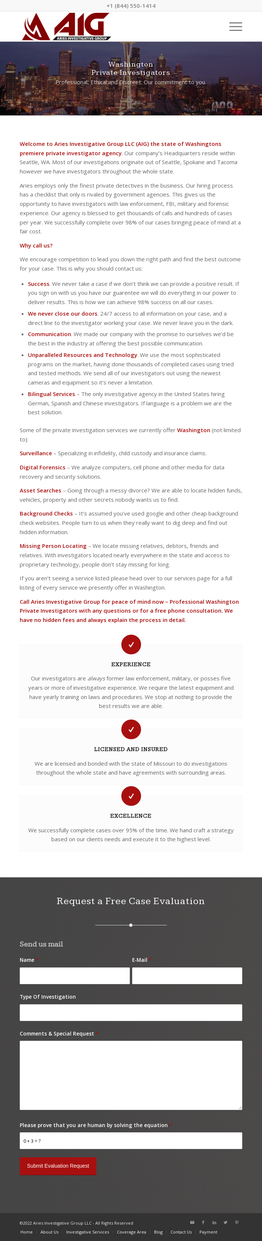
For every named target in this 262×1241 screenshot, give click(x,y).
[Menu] (232, 26)
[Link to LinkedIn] (214, 1222)
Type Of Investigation (48, 996)
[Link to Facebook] (203, 1222)
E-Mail (142, 959)
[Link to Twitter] (225, 1222)
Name (29, 959)
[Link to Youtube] (192, 1222)
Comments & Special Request (59, 1033)
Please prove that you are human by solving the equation (96, 1125)
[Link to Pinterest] (236, 1222)
